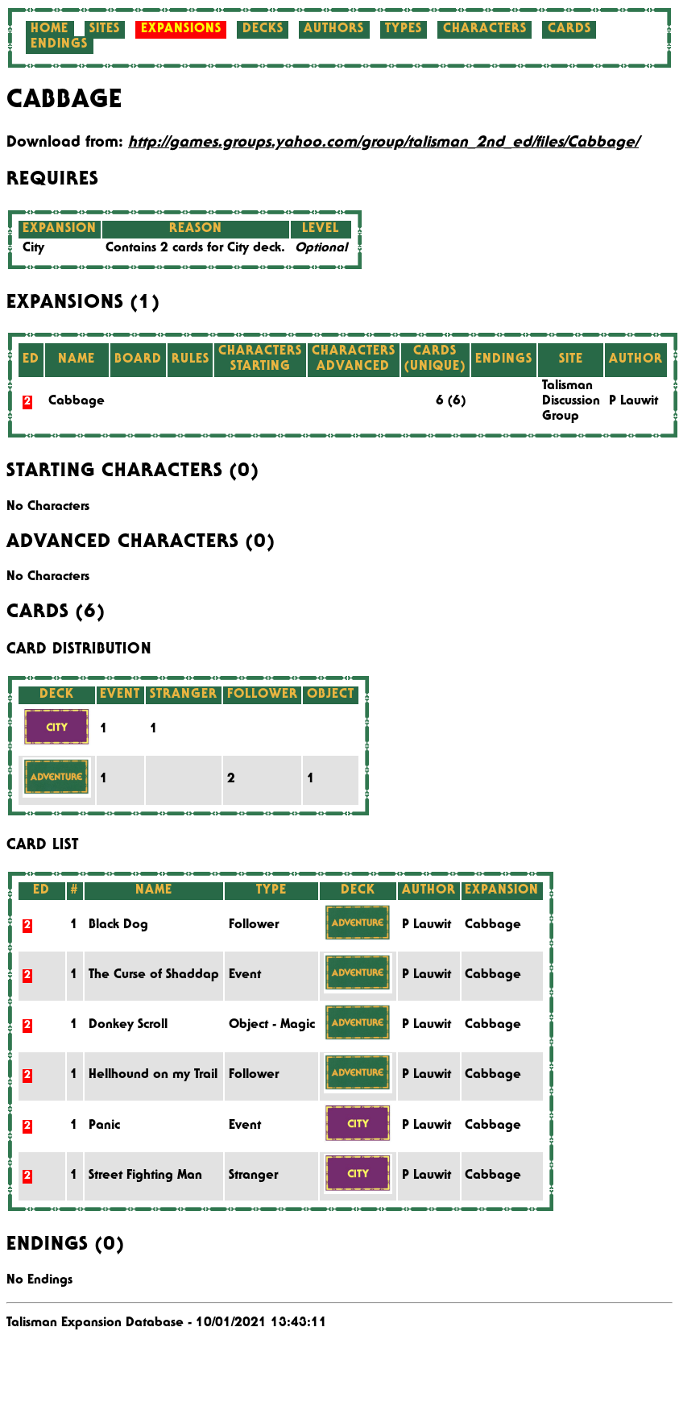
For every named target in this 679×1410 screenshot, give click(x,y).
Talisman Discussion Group (571, 402)
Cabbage (76, 402)
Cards (569, 29)
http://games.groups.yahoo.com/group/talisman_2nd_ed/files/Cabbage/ (383, 143)
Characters (485, 29)
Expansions (181, 29)
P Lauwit (633, 402)
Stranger (253, 1176)
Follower (254, 925)
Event (245, 975)
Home (49, 29)
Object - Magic (272, 1025)
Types (403, 29)
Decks (263, 29)
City (33, 249)
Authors (334, 29)
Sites (104, 29)
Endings (59, 45)
